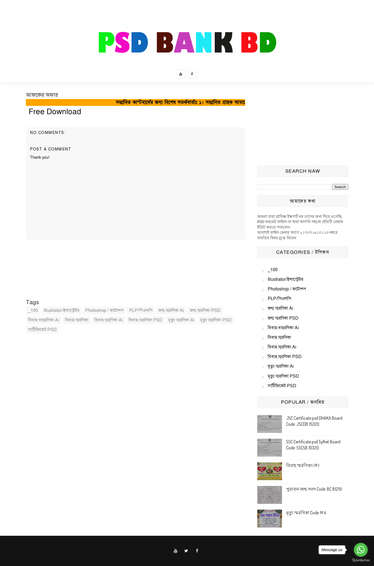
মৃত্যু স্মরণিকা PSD (216, 320)
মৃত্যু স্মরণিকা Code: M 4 (306, 512)
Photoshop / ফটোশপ (104, 310)
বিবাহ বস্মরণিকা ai (43, 320)
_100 (33, 310)
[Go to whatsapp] (361, 550)
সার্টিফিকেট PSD (42, 330)
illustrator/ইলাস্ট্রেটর (61, 310)
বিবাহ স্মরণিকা (76, 320)
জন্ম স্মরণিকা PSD (205, 310)
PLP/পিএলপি (141, 310)
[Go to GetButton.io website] (361, 560)
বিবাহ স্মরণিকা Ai (108, 320)
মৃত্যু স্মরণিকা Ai (181, 320)
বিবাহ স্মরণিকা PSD (145, 320)
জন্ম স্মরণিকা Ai (171, 310)
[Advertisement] (302, 125)
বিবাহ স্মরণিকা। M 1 (302, 465)
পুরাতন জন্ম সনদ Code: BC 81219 (314, 489)
